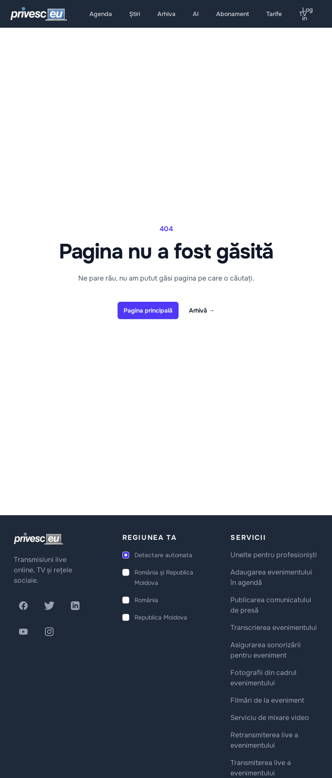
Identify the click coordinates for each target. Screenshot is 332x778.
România (146, 600)
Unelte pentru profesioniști (273, 554)
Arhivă (202, 310)
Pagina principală (148, 310)
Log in (307, 14)
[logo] (38, 539)
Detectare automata (163, 555)
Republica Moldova (160, 617)
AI (196, 14)
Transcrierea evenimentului (273, 627)
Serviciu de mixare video (269, 717)
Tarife (274, 14)
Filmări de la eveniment (267, 700)
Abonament (232, 14)
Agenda (100, 14)
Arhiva (166, 14)
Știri (134, 14)
